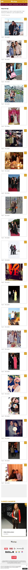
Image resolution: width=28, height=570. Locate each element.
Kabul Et (25, 568)
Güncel (2, 4)
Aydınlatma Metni (18, 566)
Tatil (23, 4)
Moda (20, 4)
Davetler (6, 4)
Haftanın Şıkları (15, 4)
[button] (26, 504)
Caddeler (10, 4)
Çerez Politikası (7, 566)
